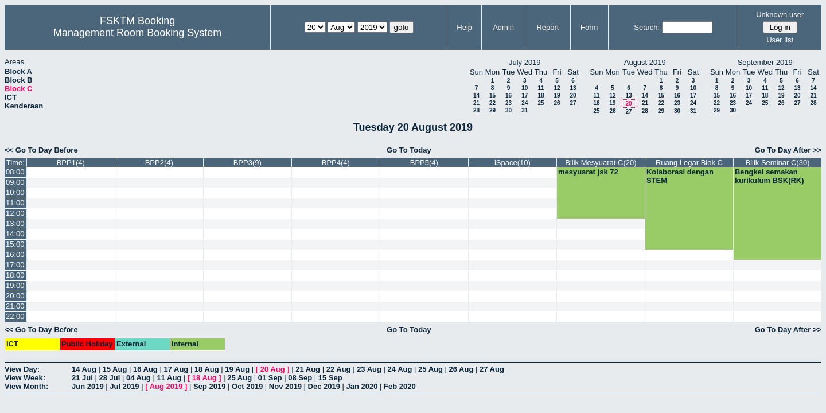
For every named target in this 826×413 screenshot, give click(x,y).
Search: (647, 27)
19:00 (15, 285)
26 (557, 103)
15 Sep (330, 377)
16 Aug (145, 369)
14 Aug (84, 369)
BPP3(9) (247, 162)
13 (573, 88)
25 (540, 103)
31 (524, 110)
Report (547, 27)
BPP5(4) (424, 162)
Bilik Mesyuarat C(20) (600, 162)
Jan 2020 (362, 386)
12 (557, 88)
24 (524, 103)
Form (589, 27)
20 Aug (272, 369)
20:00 (15, 295)
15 (492, 95)
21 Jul (82, 377)
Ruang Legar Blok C (689, 162)
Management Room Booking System (137, 32)
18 (540, 95)
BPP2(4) (159, 162)
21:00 (15, 306)
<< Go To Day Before (41, 150)
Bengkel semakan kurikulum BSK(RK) (769, 176)
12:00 (15, 213)
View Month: (26, 386)
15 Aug (114, 369)
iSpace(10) (512, 162)
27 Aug (492, 369)
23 (508, 103)
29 (492, 110)
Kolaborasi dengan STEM (680, 176)
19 (557, 95)
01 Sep (270, 377)
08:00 (15, 171)
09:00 (15, 182)
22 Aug (338, 369)
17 (524, 95)
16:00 (15, 254)
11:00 (15, 202)
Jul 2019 (124, 386)
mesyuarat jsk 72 (588, 171)
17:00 (15, 264)
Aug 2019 (166, 386)
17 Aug (175, 369)
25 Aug (430, 369)
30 (508, 110)
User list (779, 40)
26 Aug (461, 369)
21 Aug (307, 369)
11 (540, 88)
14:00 (15, 233)
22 (492, 103)
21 (476, 103)
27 (573, 103)
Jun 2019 (88, 386)
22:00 (15, 316)
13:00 (15, 223)
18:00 (15, 275)
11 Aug (169, 377)
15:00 (15, 244)
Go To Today (409, 150)
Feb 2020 (400, 386)
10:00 (15, 192)
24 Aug (400, 369)
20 (573, 95)
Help (464, 27)
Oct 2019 (247, 386)
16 (508, 95)
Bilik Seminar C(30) (777, 162)
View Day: (22, 369)
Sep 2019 (209, 386)
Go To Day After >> (788, 150)
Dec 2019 (324, 386)
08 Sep (300, 377)
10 (524, 88)
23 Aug (369, 369)
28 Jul (109, 377)
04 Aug (138, 377)
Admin (503, 27)
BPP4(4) (336, 162)
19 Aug (237, 369)
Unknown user (780, 14)
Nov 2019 (285, 386)
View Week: (25, 377)
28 (476, 110)
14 (476, 95)
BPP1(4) (71, 162)
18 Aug (206, 369)
